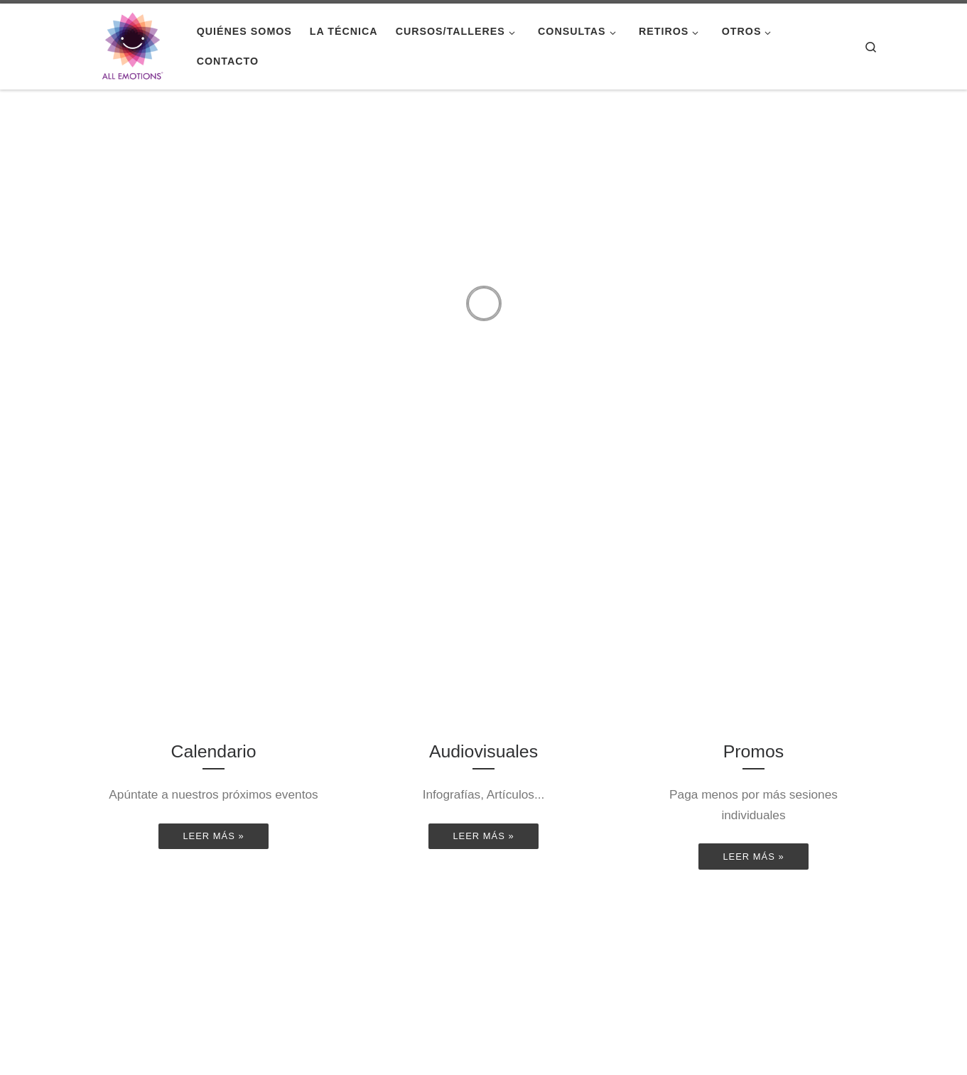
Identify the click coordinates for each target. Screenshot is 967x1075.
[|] (132, 44)
